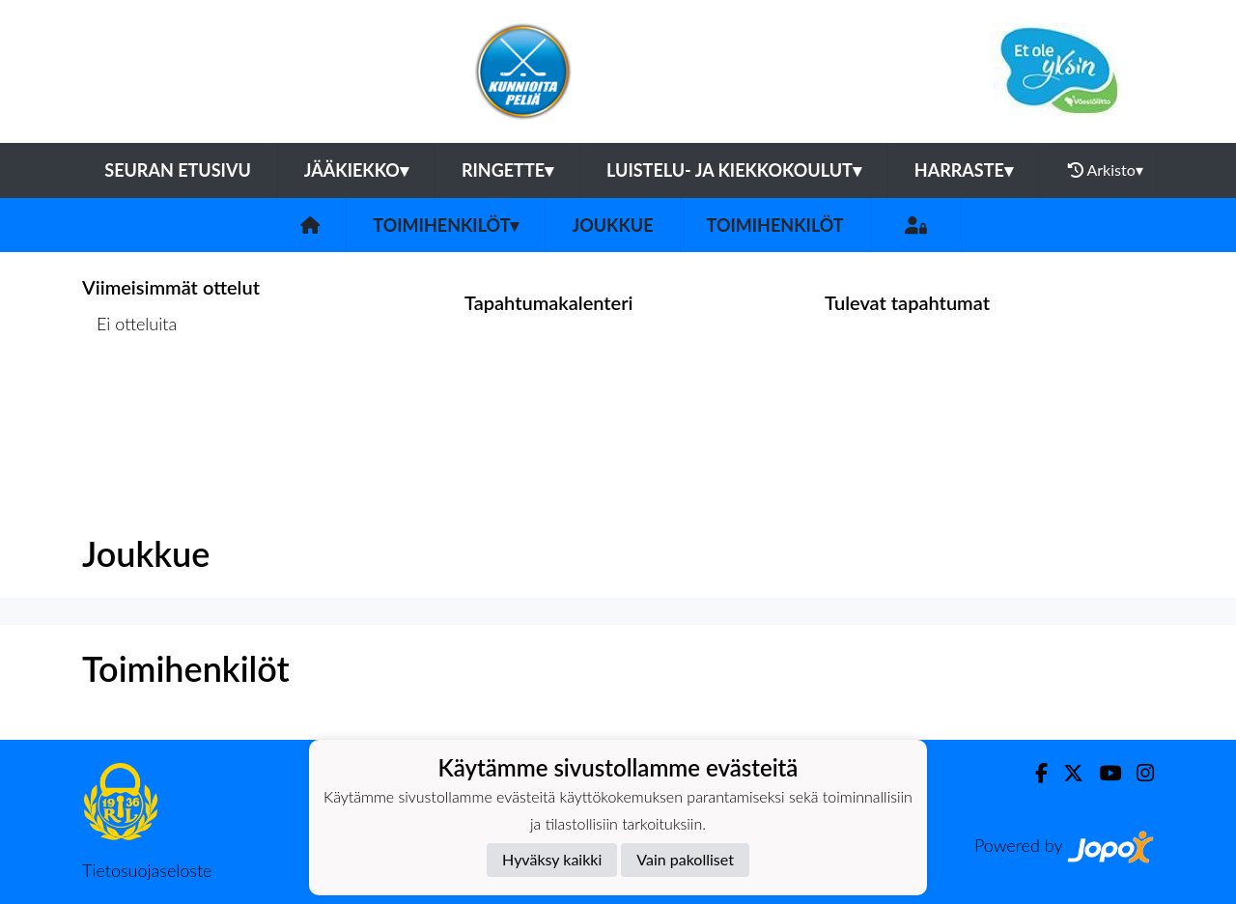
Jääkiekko (356, 170)
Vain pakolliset (685, 859)
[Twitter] (1065, 773)
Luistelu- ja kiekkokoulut (733, 170)
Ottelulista (130, 398)
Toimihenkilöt (446, 225)
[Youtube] (1102, 773)
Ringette (507, 170)
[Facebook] (1034, 773)
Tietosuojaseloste (146, 870)
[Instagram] (1137, 773)
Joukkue (612, 225)
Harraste (963, 170)
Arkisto (1105, 170)
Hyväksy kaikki (552, 859)
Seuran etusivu (177, 170)
